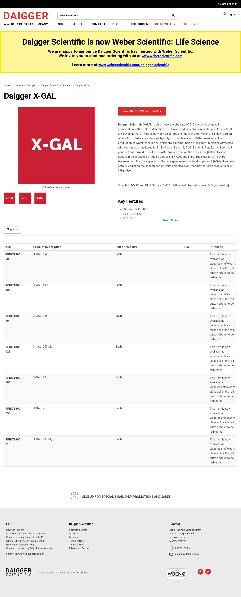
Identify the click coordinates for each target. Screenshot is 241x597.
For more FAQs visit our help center (25, 554)
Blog (116, 24)
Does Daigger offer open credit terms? (26, 533)
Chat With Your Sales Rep (177, 24)
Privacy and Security (80, 548)
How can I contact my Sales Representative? (29, 548)
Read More (170, 220)
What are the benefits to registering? (25, 541)
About (78, 24)
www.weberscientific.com (162, 56)
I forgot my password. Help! (20, 544)
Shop (62, 24)
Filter (12, 229)
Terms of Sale (76, 541)
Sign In (232, 14)
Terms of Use (76, 544)
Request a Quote (78, 530)
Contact (98, 24)
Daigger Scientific (14, 26)
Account (73, 533)
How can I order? (15, 530)
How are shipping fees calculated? (24, 537)
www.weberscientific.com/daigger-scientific (133, 65)
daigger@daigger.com (187, 554)
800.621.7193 (182, 548)
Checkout (74, 537)
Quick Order (137, 24)
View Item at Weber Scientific (142, 111)
